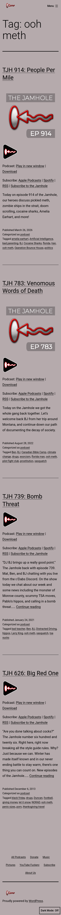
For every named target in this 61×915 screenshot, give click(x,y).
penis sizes (8, 806)
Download (9, 172)
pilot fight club (10, 461)
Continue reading (28, 607)
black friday (18, 797)
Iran (53, 243)
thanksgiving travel (34, 806)
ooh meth (8, 247)
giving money (10, 802)
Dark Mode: (50, 911)
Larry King (17, 633)
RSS (5, 186)
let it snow (25, 802)
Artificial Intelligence (41, 238)
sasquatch (40, 461)
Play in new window (30, 166)
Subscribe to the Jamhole (29, 186)
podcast (25, 234)
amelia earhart (20, 238)
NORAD (36, 802)
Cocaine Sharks (33, 243)
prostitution (26, 461)
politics (49, 247)
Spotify (49, 180)
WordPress (36, 901)
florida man (38, 456)
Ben (14, 452)
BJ (21, 243)
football (48, 797)
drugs (15, 456)
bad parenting (10, 243)
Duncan (38, 797)
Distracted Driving (46, 628)
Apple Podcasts (29, 180)
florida (46, 243)
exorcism (25, 456)
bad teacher (18, 628)
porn (19, 806)
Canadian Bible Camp (33, 452)
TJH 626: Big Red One (30, 673)
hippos (6, 633)
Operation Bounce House (29, 247)
